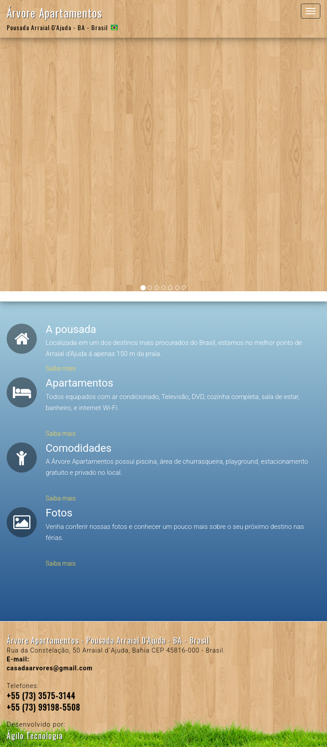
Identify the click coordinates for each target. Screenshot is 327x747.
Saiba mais (61, 368)
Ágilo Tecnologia (35, 735)
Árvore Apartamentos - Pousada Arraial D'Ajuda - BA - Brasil (108, 640)
